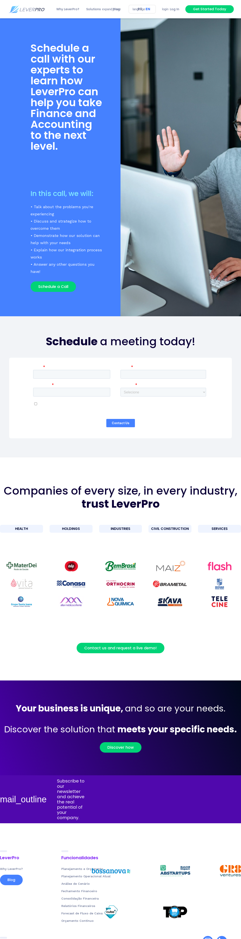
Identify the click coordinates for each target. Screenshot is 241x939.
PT (140, 9)
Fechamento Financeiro (79, 894)
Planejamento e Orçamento (82, 872)
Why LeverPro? (11, 872)
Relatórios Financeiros (78, 909)
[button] (96, 9)
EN (148, 9)
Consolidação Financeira (80, 901)
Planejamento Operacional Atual (85, 879)
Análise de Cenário (75, 887)
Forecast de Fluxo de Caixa (82, 916)
